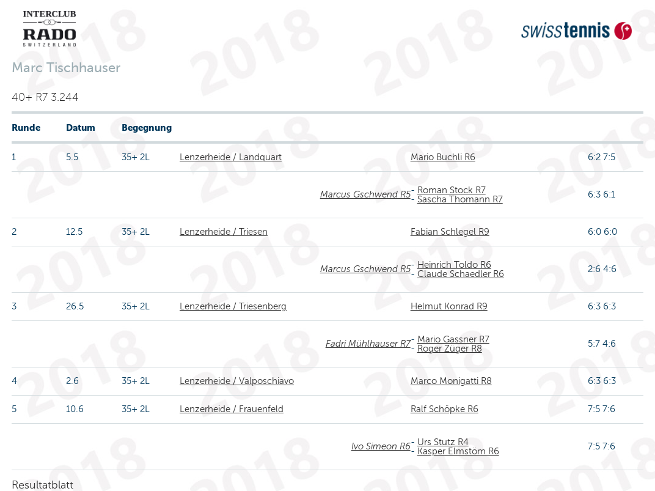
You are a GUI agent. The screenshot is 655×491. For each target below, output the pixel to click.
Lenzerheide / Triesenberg (233, 306)
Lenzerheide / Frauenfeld (232, 409)
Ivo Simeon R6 (381, 446)
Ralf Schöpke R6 (444, 409)
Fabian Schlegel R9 (450, 232)
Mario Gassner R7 (453, 339)
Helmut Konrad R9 (449, 306)
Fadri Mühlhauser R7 (368, 344)
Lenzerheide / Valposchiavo (237, 381)
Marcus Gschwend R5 (365, 194)
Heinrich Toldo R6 (454, 265)
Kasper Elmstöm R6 (458, 451)
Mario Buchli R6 (443, 157)
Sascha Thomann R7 (460, 199)
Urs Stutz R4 (443, 442)
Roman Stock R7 (451, 190)
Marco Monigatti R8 (451, 381)
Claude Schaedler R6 (460, 274)
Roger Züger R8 (449, 348)
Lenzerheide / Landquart (231, 157)
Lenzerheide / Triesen (224, 232)
